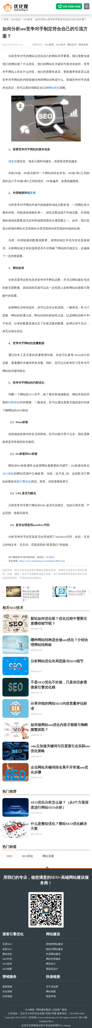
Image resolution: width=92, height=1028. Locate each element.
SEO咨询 (7, 963)
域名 (11, 161)
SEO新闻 (49, 44)
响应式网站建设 (54, 949)
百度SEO (7, 944)
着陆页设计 (52, 968)
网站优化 (54, 87)
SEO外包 (7, 958)
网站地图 (51, 991)
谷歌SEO (7, 949)
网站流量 (48, 856)
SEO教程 (30, 1009)
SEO (31, 394)
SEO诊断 (7, 968)
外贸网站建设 (53, 954)
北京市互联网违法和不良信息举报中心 (42, 1025)
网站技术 (72, 44)
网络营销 (83, 44)
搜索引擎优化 (22, 481)
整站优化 (7, 954)
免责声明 (51, 996)
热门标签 (9, 847)
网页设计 (51, 963)
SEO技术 (28, 19)
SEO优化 (8, 473)
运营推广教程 (59, 1009)
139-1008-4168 (71, 6)
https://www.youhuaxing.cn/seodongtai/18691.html (42, 561)
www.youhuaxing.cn (48, 1017)
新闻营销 (7, 986)
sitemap (67, 1025)
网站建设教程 (43, 1009)
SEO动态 (16, 19)
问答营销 (7, 996)
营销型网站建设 (54, 944)
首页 (6, 19)
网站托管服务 (53, 958)
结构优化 (14, 402)
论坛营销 (7, 991)
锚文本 (31, 192)
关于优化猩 (52, 986)
